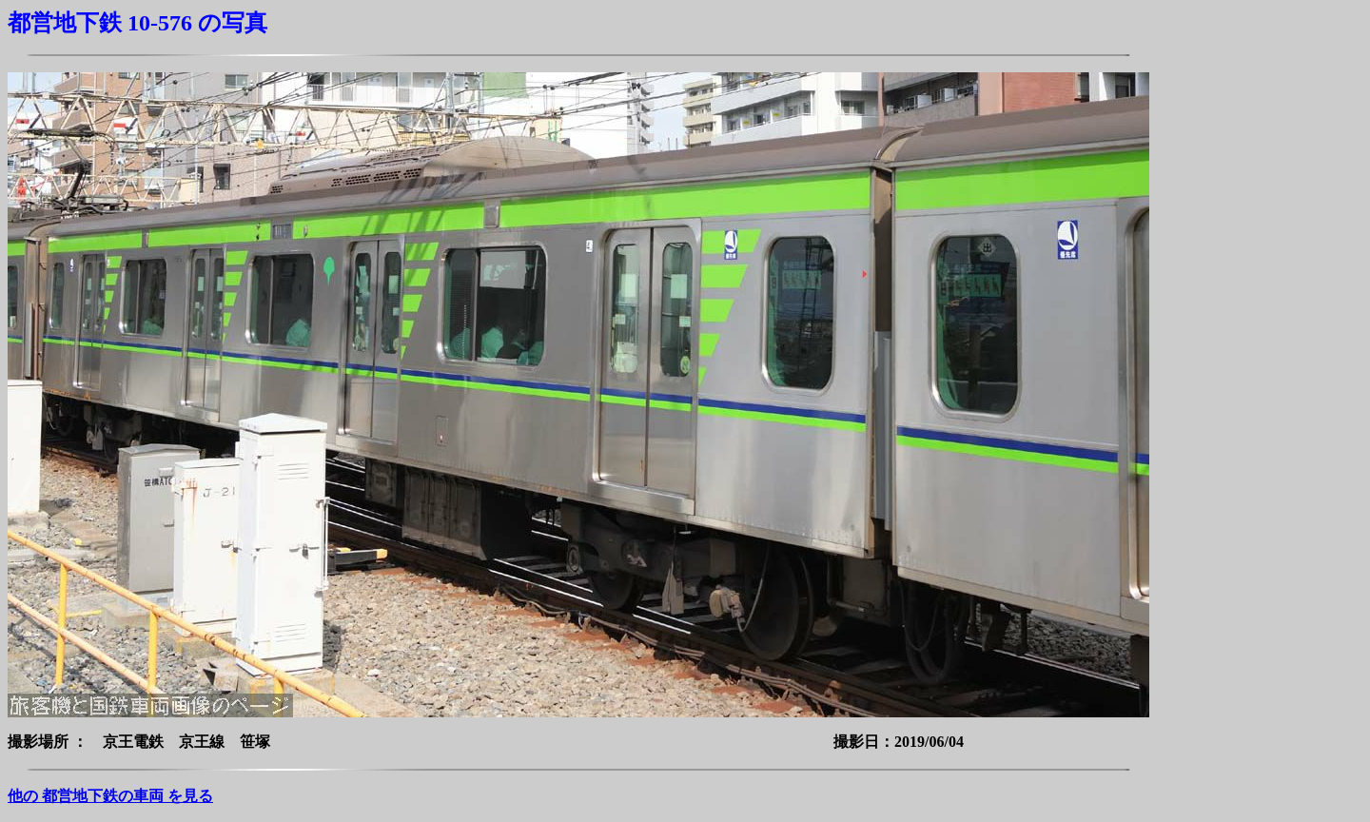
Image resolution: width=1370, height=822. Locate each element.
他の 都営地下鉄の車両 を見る (110, 796)
